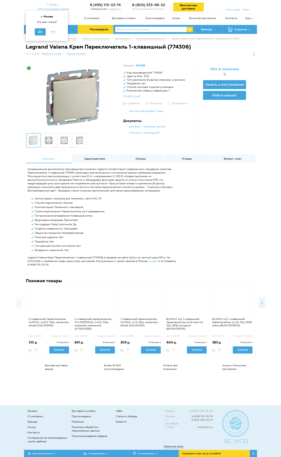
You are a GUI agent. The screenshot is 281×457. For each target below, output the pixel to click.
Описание (48, 158)
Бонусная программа (202, 18)
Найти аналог (224, 95)
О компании (91, 18)
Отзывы (187, 158)
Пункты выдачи (155, 18)
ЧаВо (119, 411)
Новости (121, 421)
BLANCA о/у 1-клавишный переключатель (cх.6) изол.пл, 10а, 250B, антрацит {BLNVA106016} (184, 324)
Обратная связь (173, 446)
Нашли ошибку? (76, 53)
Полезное (78, 421)
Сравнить (134, 103)
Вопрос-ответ (233, 158)
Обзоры (140, 158)
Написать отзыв (51, 53)
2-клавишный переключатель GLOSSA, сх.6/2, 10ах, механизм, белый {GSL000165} (49, 322)
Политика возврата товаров (89, 436)
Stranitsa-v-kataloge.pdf (144, 132)
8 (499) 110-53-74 (105, 5)
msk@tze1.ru (114, 9)
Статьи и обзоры (126, 416)
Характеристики (94, 158)
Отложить (156, 103)
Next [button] (262, 302)
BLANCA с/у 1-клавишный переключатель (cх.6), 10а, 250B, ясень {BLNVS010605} (232, 322)
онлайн (153, 261)
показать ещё (131, 96)
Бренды (32, 421)
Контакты (231, 18)
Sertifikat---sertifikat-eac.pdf (147, 126)
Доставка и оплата (123, 18)
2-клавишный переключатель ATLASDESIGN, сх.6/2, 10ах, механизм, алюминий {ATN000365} (93, 324)
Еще (248, 18)
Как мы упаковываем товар (146, 111)
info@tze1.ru (205, 427)
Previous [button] (19, 302)
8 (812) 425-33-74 (202, 420)
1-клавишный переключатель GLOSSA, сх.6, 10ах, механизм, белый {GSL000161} (139, 322)
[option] (73, 97)
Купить (59, 349)
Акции (176, 18)
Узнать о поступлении (224, 84)
